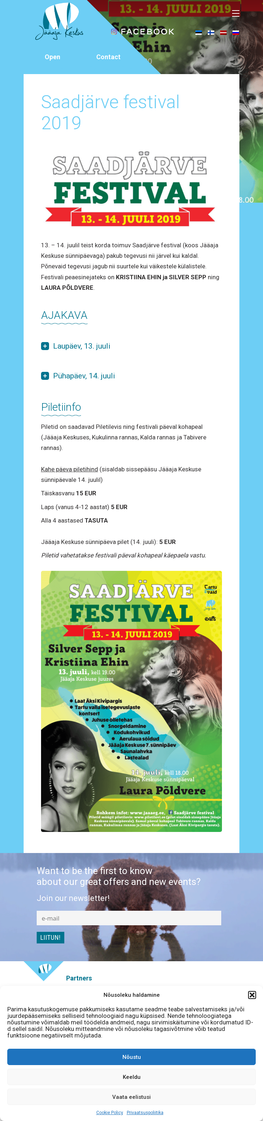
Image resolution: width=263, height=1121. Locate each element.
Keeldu (132, 1077)
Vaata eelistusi (131, 1097)
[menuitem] (199, 32)
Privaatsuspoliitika (145, 1112)
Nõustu (131, 1057)
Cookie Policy (109, 1112)
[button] (252, 995)
